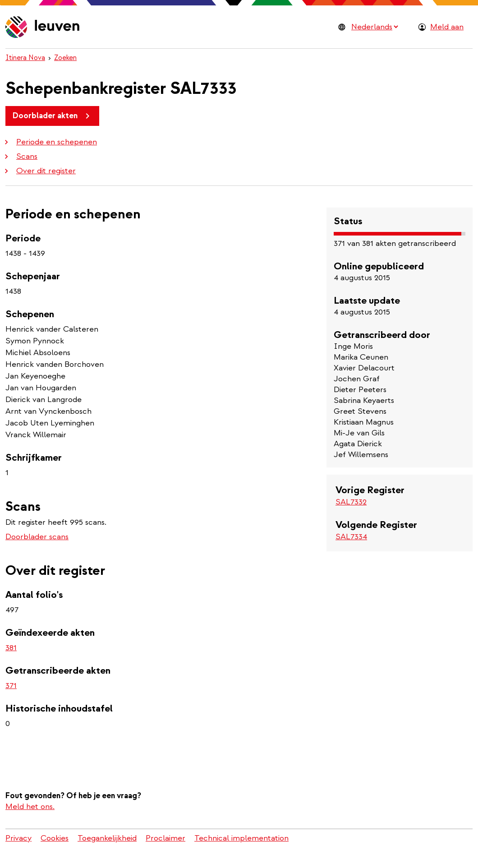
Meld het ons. (30, 806)
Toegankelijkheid (107, 838)
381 (11, 648)
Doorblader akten (53, 116)
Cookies (55, 838)
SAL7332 (351, 502)
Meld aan (447, 27)
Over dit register (39, 171)
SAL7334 (351, 537)
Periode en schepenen (49, 142)
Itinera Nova (25, 57)
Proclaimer (165, 838)
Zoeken (65, 57)
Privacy (18, 838)
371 (11, 685)
